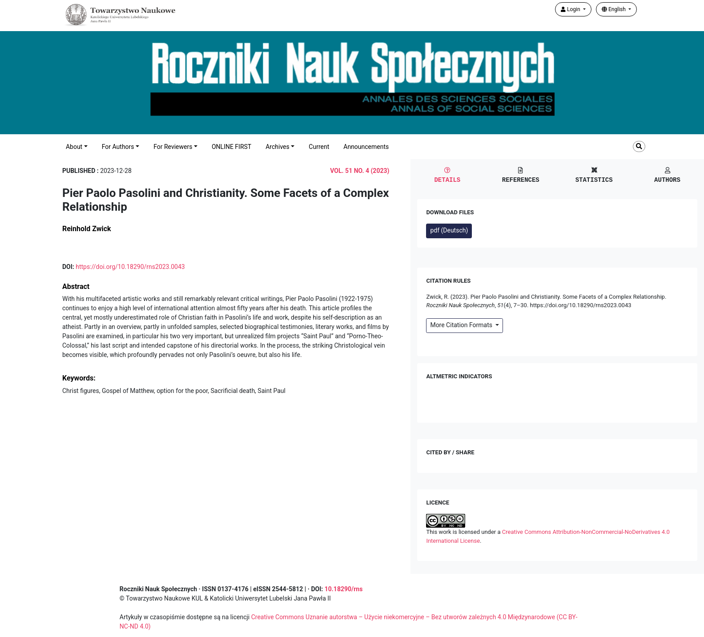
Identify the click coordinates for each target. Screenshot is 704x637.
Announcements (366, 146)
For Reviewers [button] (172, 146)
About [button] (74, 146)
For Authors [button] (118, 146)
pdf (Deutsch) (449, 230)
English (614, 9)
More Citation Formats (462, 325)
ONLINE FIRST (231, 146)
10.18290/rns (344, 589)
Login (571, 9)
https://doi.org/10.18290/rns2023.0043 (130, 266)
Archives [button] (278, 146)
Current (319, 146)
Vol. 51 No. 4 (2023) (359, 170)
